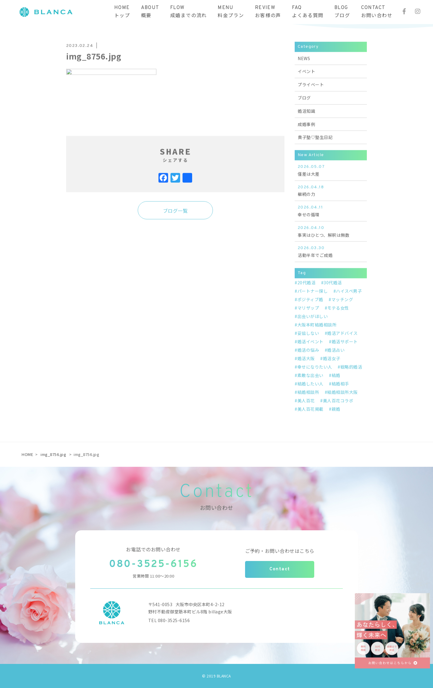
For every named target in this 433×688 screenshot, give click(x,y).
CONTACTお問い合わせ (376, 12)
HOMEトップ (122, 12)
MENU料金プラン (231, 12)
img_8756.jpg (53, 454)
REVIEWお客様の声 (268, 12)
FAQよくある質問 (307, 12)
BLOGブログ (342, 12)
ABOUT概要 (150, 12)
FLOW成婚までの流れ (188, 12)
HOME (27, 454)
